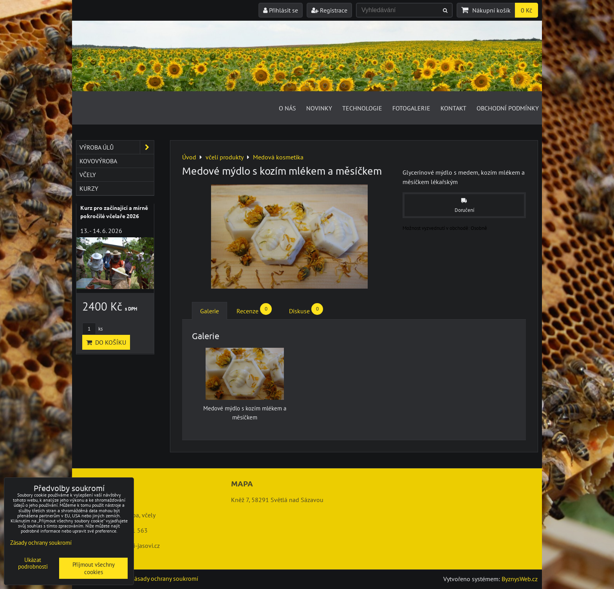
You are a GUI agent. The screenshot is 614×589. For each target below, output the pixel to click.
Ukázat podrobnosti (33, 563)
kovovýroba (98, 161)
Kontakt (453, 108)
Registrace (329, 10)
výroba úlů (116, 147)
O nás (287, 108)
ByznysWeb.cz (520, 579)
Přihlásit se (280, 10)
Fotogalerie (411, 108)
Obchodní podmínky (508, 108)
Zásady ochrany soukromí (164, 578)
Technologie (362, 108)
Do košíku (106, 342)
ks (92, 328)
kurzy (88, 188)
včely (87, 175)
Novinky (319, 108)
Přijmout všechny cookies (93, 568)
